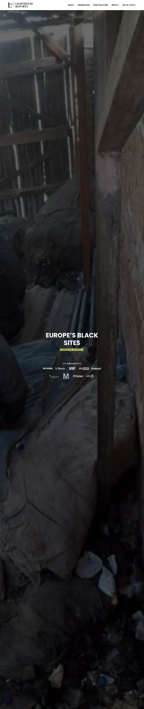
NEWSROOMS (84, 5)
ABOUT (71, 5)
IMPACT (115, 5)
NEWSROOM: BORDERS (71, 350)
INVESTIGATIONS (100, 5)
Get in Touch (128, 5)
